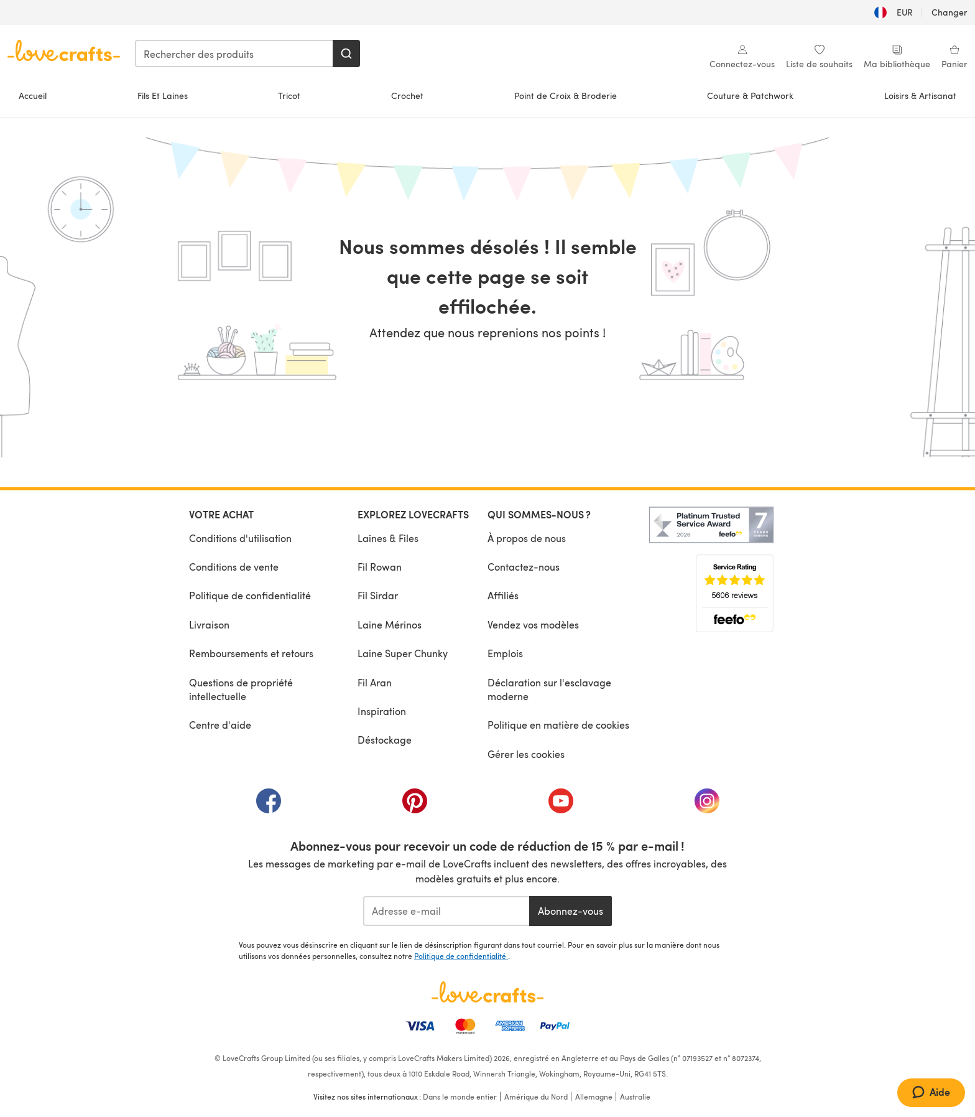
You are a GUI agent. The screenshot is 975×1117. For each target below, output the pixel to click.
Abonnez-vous (570, 910)
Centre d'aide (220, 724)
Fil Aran (375, 682)
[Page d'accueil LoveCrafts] (487, 991)
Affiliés (503, 595)
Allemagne (593, 1096)
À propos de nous (526, 537)
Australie (635, 1096)
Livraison (209, 624)
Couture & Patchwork (750, 95)
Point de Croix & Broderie (565, 95)
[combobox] (234, 53)
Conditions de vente (234, 566)
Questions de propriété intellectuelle (241, 689)
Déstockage (385, 739)
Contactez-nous (523, 566)
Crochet (407, 95)
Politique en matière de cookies (558, 724)
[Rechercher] (346, 53)
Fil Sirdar (378, 595)
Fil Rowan (380, 566)
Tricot (289, 95)
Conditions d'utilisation (240, 537)
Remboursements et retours (251, 653)
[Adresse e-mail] (446, 911)
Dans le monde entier (460, 1096)
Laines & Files (388, 537)
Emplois (505, 653)
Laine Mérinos (390, 624)
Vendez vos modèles (533, 624)
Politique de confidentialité (250, 595)
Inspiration (382, 710)
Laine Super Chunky (403, 653)
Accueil (33, 95)
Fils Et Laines (162, 95)
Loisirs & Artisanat (920, 95)
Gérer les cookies (526, 753)
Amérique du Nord (536, 1096)
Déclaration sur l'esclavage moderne (549, 689)
